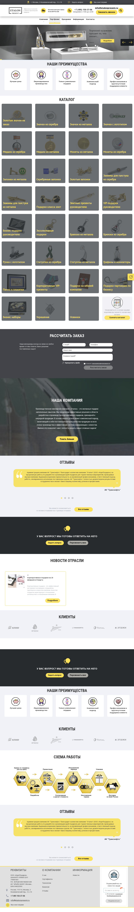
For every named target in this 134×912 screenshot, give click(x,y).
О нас (44, 875)
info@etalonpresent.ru (106, 8)
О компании (51, 870)
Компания (43, 19)
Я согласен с (97, 363)
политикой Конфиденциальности (101, 363)
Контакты (90, 19)
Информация (78, 19)
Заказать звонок (106, 12)
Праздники (66, 19)
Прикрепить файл (72, 363)
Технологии (46, 883)
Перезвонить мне (78, 542)
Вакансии (45, 887)
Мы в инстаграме (98, 2)
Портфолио (54, 19)
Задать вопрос (55, 542)
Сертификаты (47, 879)
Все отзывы (83, 509)
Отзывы (45, 891)
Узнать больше (67, 439)
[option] (67, 481)
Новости (76, 875)
